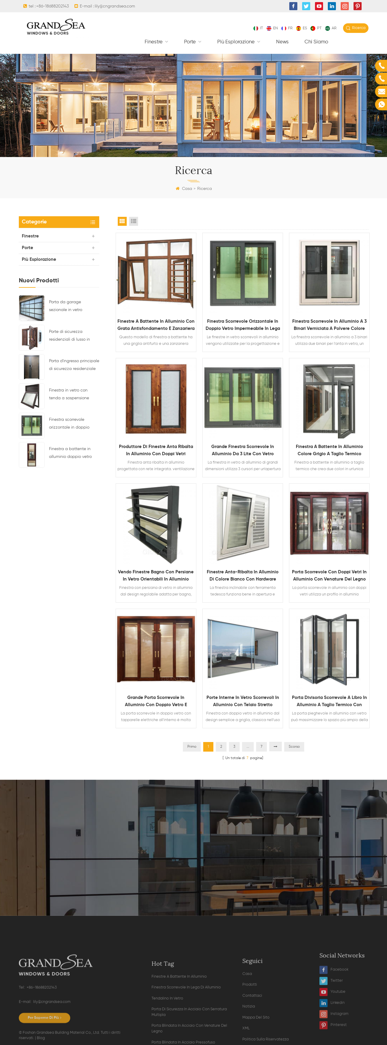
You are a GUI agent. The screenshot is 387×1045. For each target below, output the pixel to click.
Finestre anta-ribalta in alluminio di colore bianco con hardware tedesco (243, 576)
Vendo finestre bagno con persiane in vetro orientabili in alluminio (156, 575)
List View (133, 221)
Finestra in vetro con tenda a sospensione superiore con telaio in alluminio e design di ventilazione (70, 395)
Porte (190, 42)
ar (330, 28)
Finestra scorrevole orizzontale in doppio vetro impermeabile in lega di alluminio (70, 424)
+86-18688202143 (52, 6)
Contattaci (252, 1039)
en (272, 28)
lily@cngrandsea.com (115, 6)
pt (316, 28)
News (282, 42)
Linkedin (332, 1037)
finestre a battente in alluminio (179, 1024)
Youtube (332, 1026)
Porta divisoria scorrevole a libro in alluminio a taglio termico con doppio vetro (329, 702)
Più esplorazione (236, 42)
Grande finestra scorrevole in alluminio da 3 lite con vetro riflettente (242, 451)
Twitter (331, 1015)
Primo (191, 747)
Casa (184, 189)
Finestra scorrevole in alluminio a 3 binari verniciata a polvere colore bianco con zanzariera (329, 325)
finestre (154, 42)
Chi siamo (316, 42)
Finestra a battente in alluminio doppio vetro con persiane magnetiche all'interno (73, 454)
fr (287, 28)
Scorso (294, 747)
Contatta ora (193, 868)
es (301, 28)
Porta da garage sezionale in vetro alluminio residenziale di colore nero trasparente (72, 307)
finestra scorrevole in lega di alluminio (186, 1035)
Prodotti (249, 1028)
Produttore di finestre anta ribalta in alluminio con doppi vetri (156, 450)
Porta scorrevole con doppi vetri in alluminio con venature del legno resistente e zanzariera (329, 576)
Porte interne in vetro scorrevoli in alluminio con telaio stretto (242, 701)
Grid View (122, 221)
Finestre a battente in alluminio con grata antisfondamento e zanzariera (156, 325)
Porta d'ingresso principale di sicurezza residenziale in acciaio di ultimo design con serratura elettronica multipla (74, 366)
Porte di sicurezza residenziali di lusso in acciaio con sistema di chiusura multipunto (70, 336)
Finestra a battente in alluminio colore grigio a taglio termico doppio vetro (329, 451)
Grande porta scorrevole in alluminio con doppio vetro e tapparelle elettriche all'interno (156, 702)
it (258, 28)
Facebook (333, 1004)
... (248, 747)
